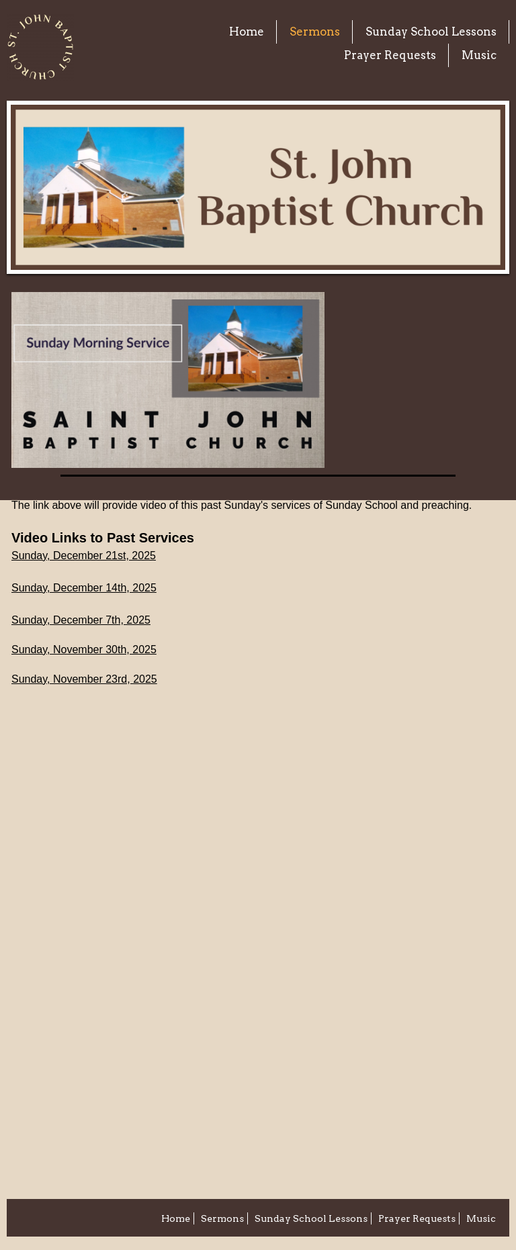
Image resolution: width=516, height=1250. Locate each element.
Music (479, 55)
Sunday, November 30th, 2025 (84, 649)
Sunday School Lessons (431, 32)
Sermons (315, 32)
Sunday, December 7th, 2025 (80, 620)
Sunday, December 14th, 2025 (84, 587)
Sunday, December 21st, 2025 (83, 555)
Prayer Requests (390, 55)
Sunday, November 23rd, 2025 (84, 679)
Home (246, 32)
